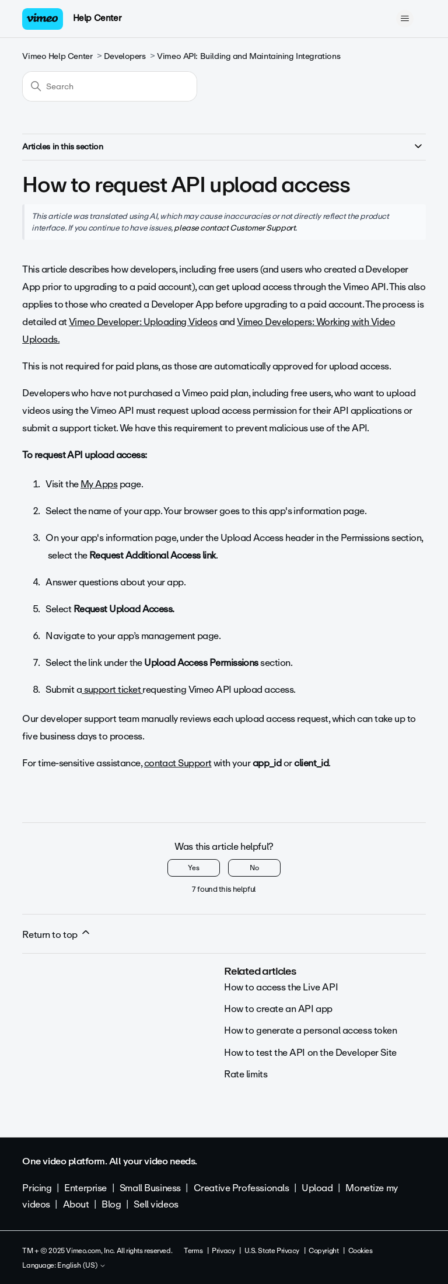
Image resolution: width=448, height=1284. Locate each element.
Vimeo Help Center (57, 56)
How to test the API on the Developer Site (310, 1052)
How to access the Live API (281, 987)
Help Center (97, 18)
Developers (125, 56)
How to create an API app (278, 1009)
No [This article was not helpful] (254, 868)
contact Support (178, 763)
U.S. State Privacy (271, 1251)
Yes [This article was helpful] (194, 868)
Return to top (56, 934)
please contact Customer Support (234, 227)
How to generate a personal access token (310, 1030)
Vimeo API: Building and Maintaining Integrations (248, 56)
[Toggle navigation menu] (405, 18)
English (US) (81, 1266)
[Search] (110, 86)
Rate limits (245, 1074)
